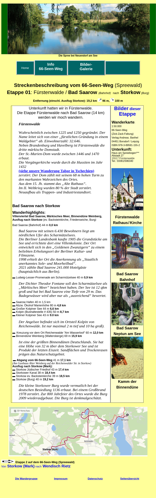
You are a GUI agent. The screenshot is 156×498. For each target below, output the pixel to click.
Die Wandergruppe (26, 478)
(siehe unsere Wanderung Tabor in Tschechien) (56, 171)
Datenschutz (95, 478)
